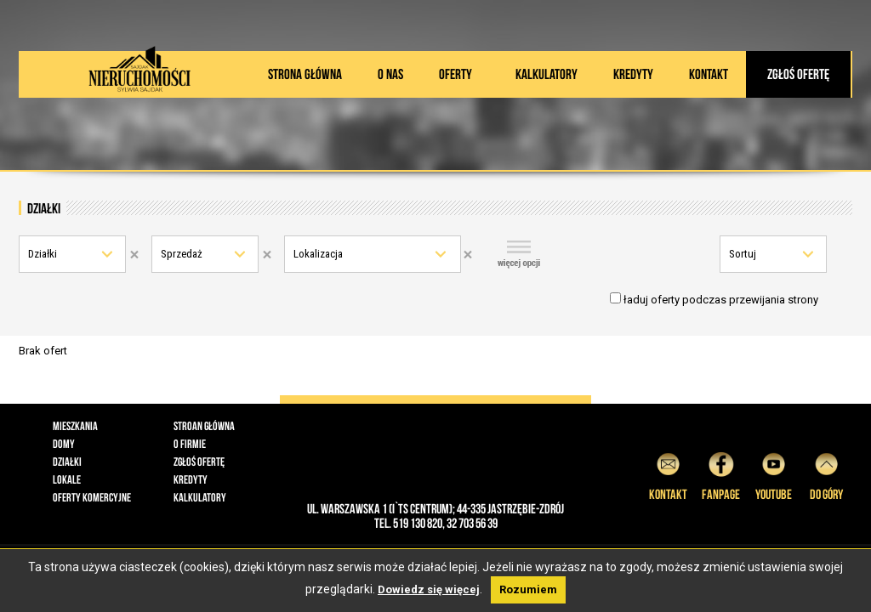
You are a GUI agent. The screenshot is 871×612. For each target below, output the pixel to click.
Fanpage (721, 474)
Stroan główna (204, 426)
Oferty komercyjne (92, 497)
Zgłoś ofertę (798, 74)
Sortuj (742, 253)
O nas (390, 74)
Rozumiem (528, 589)
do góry (826, 474)
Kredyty (633, 74)
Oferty (455, 74)
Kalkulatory (546, 74)
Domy (64, 443)
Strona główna (305, 74)
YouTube (773, 474)
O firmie (190, 443)
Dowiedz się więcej (429, 589)
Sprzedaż (181, 253)
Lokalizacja (318, 253)
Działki (42, 253)
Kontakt (708, 74)
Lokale (67, 479)
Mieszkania (75, 426)
